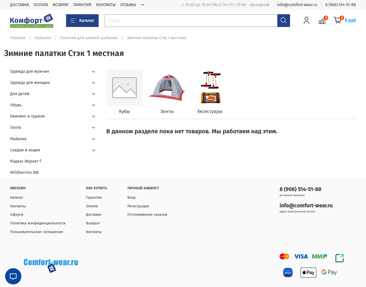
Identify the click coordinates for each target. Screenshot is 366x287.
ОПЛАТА (41, 4)
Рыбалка (43, 37)
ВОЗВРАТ (61, 4)
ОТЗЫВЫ (128, 4)
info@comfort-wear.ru (297, 4)
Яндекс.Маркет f (25, 161)
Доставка (93, 214)
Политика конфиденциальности (38, 223)
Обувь (16, 105)
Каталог (82, 20)
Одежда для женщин (30, 82)
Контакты (18, 206)
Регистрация (138, 206)
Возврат (93, 223)
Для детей (19, 93)
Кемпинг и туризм (27, 116)
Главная (17, 37)
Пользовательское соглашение (36, 232)
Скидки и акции (25, 150)
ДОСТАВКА (19, 4)
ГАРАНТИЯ (82, 4)
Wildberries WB (24, 172)
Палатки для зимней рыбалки (89, 37)
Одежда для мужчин (29, 71)
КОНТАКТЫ (106, 4)
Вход (131, 197)
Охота (15, 127)
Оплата (92, 206)
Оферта (16, 214)
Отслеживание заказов (147, 214)
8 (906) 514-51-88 (340, 4)
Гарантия (94, 197)
